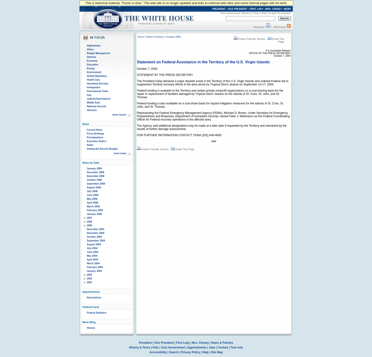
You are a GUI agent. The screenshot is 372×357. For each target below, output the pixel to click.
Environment (94, 72)
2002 (89, 278)
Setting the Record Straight (102, 149)
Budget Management (98, 53)
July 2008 (92, 191)
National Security (96, 106)
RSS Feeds (280, 27)
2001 (89, 282)
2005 (89, 225)
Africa (90, 49)
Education (92, 64)
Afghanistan (94, 45)
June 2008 (92, 195)
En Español (284, 13)
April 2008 (92, 202)
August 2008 (94, 187)
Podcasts (259, 27)
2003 (89, 275)
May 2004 (92, 256)
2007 (89, 218)
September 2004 (96, 240)
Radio (90, 145)
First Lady (183, 342)
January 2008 (94, 214)
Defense (91, 57)
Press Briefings (95, 133)
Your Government (230, 13)
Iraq (89, 95)
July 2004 (92, 248)
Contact (223, 347)
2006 (89, 221)
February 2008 (95, 210)
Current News (94, 130)
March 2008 (93, 206)
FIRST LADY (256, 9)
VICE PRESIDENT (237, 9)
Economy (92, 61)
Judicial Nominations (99, 98)
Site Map (217, 352)
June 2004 (92, 252)
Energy (91, 68)
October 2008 (94, 180)
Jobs (212, 347)
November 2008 (95, 176)
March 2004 (93, 263)
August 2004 (94, 244)
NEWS (287, 9)
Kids (264, 13)
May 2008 (92, 199)
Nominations (94, 297)
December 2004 (95, 229)
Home (141, 37)
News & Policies (155, 37)
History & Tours (251, 13)
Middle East (93, 102)
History (91, 328)
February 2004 (95, 267)
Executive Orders (96, 141)
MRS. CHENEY (273, 9)
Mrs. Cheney (200, 342)
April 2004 (92, 259)
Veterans (92, 110)
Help (206, 352)
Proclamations (95, 137)
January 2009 (94, 168)
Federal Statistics (97, 312)
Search (174, 352)
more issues (119, 114)
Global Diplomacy (97, 76)
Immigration (93, 87)
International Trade (97, 91)
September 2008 (96, 183)
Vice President (164, 342)
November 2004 (95, 233)
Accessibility (158, 352)
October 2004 (94, 237)
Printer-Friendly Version (249, 38)
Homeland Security (97, 83)
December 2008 (95, 172)
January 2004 (94, 271)
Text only (237, 347)
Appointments (196, 347)
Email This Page (182, 149)
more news (120, 153)
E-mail (272, 13)
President (145, 342)
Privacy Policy (190, 352)
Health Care (93, 80)
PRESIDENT (219, 9)
